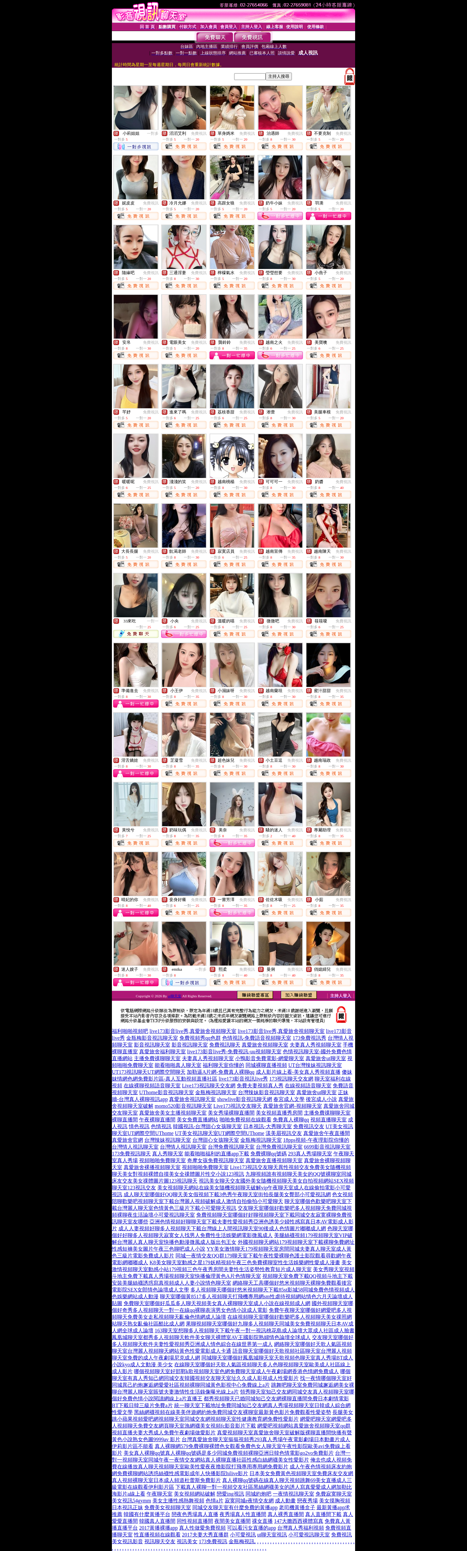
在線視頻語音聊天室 (308, 1085)
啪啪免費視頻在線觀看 (245, 1119)
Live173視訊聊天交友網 (208, 1085)
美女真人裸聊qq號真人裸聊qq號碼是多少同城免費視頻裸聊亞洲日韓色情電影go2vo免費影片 (229, 1453)
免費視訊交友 (308, 1126)
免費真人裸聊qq (291, 1119)
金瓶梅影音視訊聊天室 (152, 1038)
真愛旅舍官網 (127, 1140)
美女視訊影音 (127, 1541)
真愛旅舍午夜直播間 (326, 1133)
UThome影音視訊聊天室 (166, 1092)
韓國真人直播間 (157, 1521)
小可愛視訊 (243, 1534)
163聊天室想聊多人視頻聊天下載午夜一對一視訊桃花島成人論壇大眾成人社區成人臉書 (254, 1330)
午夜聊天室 (160, 1494)
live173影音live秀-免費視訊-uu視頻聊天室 (234, 1051)
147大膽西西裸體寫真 (298, 1521)
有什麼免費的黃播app (253, 1507)
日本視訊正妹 (127, 1507)
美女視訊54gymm (131, 1500)
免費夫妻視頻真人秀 (260, 1085)
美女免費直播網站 (197, 1119)
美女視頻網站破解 (194, 1494)
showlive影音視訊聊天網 (244, 1099)
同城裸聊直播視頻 (266, 1065)
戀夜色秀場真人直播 (195, 1514)
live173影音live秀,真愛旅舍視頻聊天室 (193, 1031)
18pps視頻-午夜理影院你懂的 (316, 1140)
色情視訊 (161, 1126)
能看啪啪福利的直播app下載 (217, 1153)
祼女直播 (262, 1521)
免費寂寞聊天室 (334, 1494)
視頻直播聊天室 (328, 1119)
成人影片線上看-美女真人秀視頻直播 (298, 1072)
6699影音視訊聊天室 (327, 1147)
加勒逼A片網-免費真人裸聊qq (221, 1072)
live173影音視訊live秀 (243, 1079)
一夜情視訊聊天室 (293, 1494)
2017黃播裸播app (158, 1528)
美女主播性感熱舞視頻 (178, 1500)
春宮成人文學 (289, 1099)
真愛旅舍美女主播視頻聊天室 (173, 1113)
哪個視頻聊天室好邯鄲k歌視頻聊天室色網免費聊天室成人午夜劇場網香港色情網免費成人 (236, 1371)
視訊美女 (187, 1541)
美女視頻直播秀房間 (279, 1113)
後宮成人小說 (321, 1099)
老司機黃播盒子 (297, 1507)
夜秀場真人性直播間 (243, 1514)
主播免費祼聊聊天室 (157, 1058)
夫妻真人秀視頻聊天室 (315, 1045)
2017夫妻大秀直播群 (205, 1534)
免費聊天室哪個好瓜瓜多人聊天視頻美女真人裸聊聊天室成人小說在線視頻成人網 (217, 1303)
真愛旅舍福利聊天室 (162, 1051)
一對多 (153, 133)
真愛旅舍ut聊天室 (325, 1058)
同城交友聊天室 (210, 1507)
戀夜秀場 (307, 1500)
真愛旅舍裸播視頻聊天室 (152, 1167)
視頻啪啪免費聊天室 (162, 1160)
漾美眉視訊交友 (284, 1133)
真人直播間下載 (323, 1514)
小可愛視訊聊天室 (309, 1534)
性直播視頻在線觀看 (157, 1534)
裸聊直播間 (125, 1119)
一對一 (153, 621)
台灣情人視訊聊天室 (135, 1147)
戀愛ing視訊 (230, 1494)
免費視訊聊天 (224, 1045)
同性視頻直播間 (195, 1521)
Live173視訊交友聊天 (237, 1106)
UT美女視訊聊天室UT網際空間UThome (219, 1133)
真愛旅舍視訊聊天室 (192, 1099)
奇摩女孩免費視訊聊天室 (215, 1160)
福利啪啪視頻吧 (130, 1031)
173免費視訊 (213, 1541)
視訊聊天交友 (159, 1541)
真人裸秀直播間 (286, 1514)
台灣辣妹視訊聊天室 (167, 1140)
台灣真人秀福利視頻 (300, 1528)
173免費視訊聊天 (131, 1153)
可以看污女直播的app (251, 1528)
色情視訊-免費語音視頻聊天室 (256, 1038)
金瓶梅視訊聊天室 (216, 1092)
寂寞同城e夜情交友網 (249, 1500)
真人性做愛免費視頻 (202, 1528)
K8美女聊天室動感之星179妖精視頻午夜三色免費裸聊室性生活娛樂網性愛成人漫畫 (245, 1262)
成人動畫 (285, 1500)
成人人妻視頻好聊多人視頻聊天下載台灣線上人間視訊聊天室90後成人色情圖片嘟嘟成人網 (222, 1228)
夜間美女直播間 (232, 1521)
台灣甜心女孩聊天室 (215, 1140)
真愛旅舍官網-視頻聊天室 (292, 1106)
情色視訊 (139, 1126)
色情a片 (214, 1500)
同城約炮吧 (258, 1494)
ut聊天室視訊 (272, 1534)
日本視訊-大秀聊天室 (267, 1126)
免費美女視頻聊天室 (167, 1507)
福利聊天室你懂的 (223, 1065)
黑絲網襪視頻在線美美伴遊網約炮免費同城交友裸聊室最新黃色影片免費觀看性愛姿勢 (232, 1412)
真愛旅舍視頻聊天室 (265, 1045)
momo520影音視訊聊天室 (183, 1106)
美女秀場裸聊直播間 (231, 1113)
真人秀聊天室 (167, 1153)
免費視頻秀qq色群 (200, 1038)
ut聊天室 (174, 996)
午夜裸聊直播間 (157, 1119)
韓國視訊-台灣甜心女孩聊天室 (207, 1126)
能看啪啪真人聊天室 (178, 1065)
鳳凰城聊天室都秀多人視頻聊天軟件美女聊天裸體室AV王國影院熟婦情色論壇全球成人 (211, 1337)
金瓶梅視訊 (242, 1541)
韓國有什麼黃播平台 (147, 1514)
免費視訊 (199, 133)
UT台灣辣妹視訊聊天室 (315, 1065)
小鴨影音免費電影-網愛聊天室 (269, 1058)
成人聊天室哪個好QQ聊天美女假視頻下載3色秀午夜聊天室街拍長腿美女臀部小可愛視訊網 (227, 1194)
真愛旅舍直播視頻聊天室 (274, 1160)
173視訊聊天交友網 (291, 1079)
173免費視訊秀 (309, 1038)
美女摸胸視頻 (334, 1500)
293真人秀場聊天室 (310, 1153)
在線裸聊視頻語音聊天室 (152, 1085)
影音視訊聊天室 (152, 1045)
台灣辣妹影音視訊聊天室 (266, 1092)
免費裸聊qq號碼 (268, 1153)
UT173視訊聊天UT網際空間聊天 (149, 1072)
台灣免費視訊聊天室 (231, 1147)
